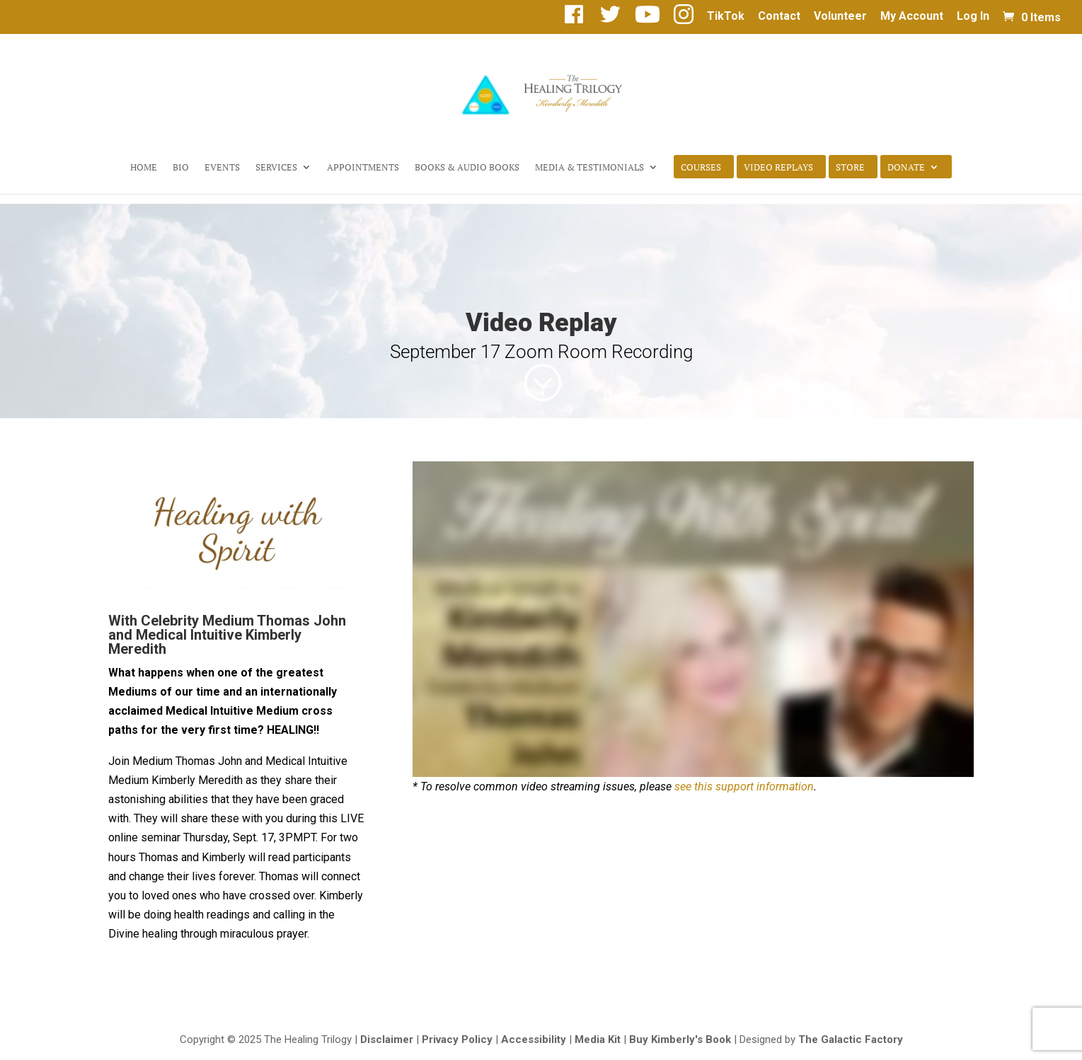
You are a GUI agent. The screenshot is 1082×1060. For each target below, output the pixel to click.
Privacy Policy (457, 1039)
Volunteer (840, 17)
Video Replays (778, 167)
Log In (973, 17)
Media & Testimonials (589, 167)
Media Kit (598, 1039)
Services (276, 167)
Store (850, 167)
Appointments (363, 167)
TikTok (725, 17)
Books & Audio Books (467, 167)
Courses (701, 167)
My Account (911, 17)
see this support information (744, 786)
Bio (181, 167)
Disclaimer (386, 1039)
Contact (779, 17)
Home (143, 167)
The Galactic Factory (850, 1039)
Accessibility (533, 1039)
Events (222, 167)
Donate (906, 167)
